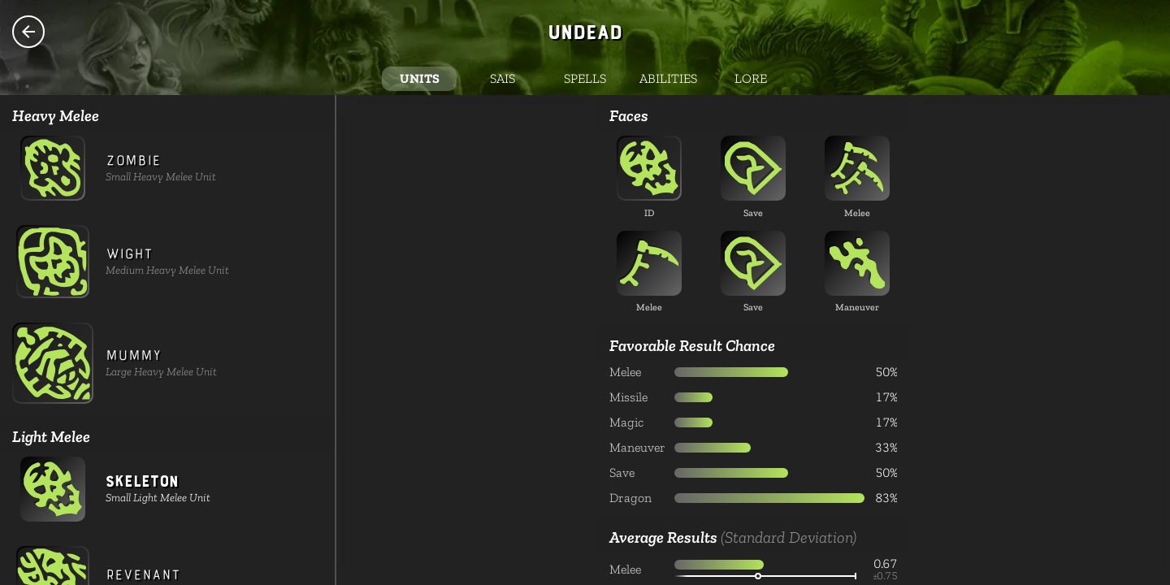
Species (28, 31)
